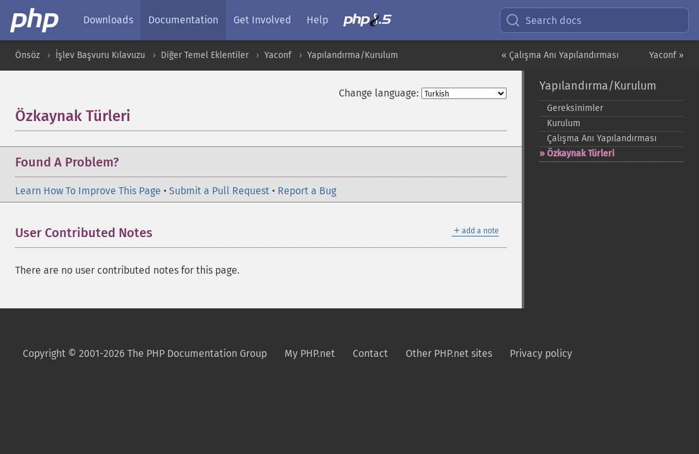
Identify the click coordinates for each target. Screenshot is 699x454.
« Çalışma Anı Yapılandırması (560, 55)
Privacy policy (541, 353)
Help (317, 20)
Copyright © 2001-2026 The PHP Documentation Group (145, 353)
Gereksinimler (575, 108)
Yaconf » (666, 55)
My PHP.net (310, 353)
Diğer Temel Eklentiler (205, 55)
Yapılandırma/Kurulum (352, 55)
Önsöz (27, 55)
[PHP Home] (35, 20)
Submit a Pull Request (219, 191)
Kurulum (563, 123)
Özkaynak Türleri (580, 153)
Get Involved (262, 20)
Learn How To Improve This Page (88, 191)
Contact (370, 353)
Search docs (543, 20)
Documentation (183, 20)
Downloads (108, 20)
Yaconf (277, 55)
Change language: (379, 93)
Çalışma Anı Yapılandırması (602, 138)
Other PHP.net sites (449, 353)
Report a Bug (307, 191)
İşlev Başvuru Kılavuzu (100, 55)
